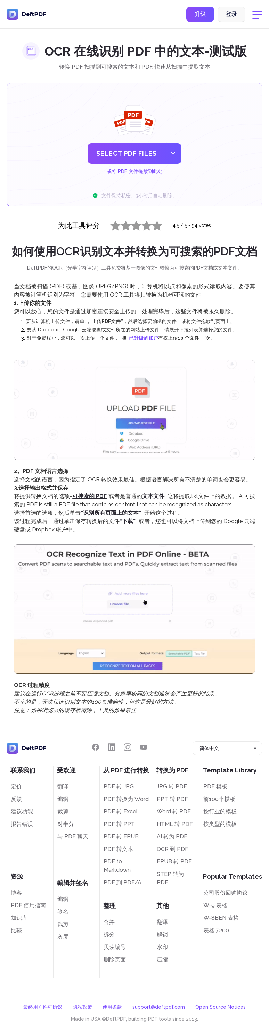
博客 (16, 893)
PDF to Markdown (117, 865)
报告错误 (22, 824)
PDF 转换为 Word (126, 799)
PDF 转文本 (118, 849)
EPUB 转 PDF (174, 861)
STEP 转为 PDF (170, 878)
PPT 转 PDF (172, 799)
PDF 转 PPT (119, 824)
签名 (62, 911)
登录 (231, 15)
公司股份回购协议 (225, 893)
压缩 (162, 959)
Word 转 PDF (174, 811)
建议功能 (22, 811)
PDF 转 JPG (119, 786)
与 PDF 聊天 (72, 836)
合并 (109, 922)
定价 (16, 786)
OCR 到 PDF (172, 849)
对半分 (65, 824)
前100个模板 (219, 799)
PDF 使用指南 (28, 905)
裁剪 (62, 811)
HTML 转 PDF (175, 824)
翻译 (62, 786)
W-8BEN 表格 (221, 918)
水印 (162, 947)
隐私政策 (82, 1007)
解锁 (162, 934)
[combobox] (227, 748)
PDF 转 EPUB (121, 836)
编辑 (62, 799)
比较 (16, 930)
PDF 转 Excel (121, 811)
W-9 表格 (215, 905)
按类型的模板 (220, 824)
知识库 (19, 918)
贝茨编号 (115, 947)
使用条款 (112, 1007)
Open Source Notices (220, 1007)
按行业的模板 (220, 811)
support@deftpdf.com (158, 1007)
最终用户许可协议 (42, 1007)
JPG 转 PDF (172, 786)
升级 (200, 15)
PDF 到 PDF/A (122, 882)
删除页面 (115, 959)
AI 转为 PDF (172, 836)
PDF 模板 (215, 786)
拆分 (109, 934)
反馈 (16, 799)
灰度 (62, 936)
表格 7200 (216, 930)
